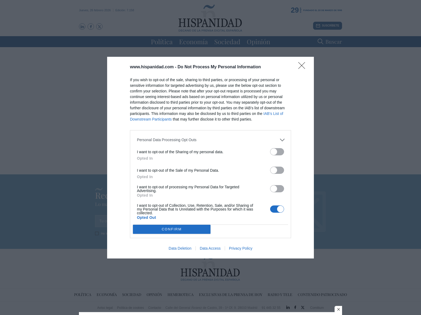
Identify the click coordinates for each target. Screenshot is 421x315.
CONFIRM (172, 229)
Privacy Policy (240, 248)
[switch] (277, 151)
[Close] (303, 67)
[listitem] (210, 140)
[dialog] (210, 157)
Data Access (210, 248)
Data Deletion (180, 248)
